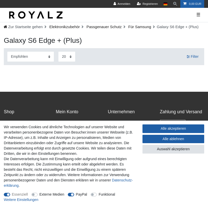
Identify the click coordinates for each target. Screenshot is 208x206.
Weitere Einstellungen (21, 200)
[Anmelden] (121, 4)
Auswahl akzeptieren (173, 149)
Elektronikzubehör (64, 27)
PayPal (81, 194)
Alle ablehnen (173, 139)
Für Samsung (139, 27)
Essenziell (20, 194)
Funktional (107, 194)
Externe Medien (51, 194)
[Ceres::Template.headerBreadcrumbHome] (23, 27)
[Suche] (175, 4)
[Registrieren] (147, 4)
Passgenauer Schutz (103, 27)
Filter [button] (193, 56)
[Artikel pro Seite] (66, 57)
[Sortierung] (30, 57)
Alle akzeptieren (173, 128)
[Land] (165, 4)
